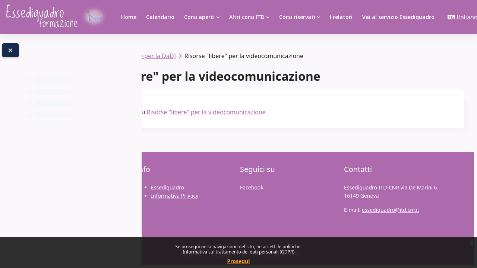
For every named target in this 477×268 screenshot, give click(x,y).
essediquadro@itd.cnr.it (390, 209)
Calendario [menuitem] (160, 16)
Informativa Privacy (174, 195)
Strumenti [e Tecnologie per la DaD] (235, 56)
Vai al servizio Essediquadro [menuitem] (398, 16)
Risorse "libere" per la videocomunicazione (315, 112)
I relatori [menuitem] (341, 16)
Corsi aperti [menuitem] (199, 16)
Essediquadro (167, 187)
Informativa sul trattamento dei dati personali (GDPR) (238, 252)
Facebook (251, 187)
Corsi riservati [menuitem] (297, 16)
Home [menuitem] (128, 16)
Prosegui (238, 261)
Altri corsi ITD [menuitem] (247, 16)
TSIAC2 (167, 56)
